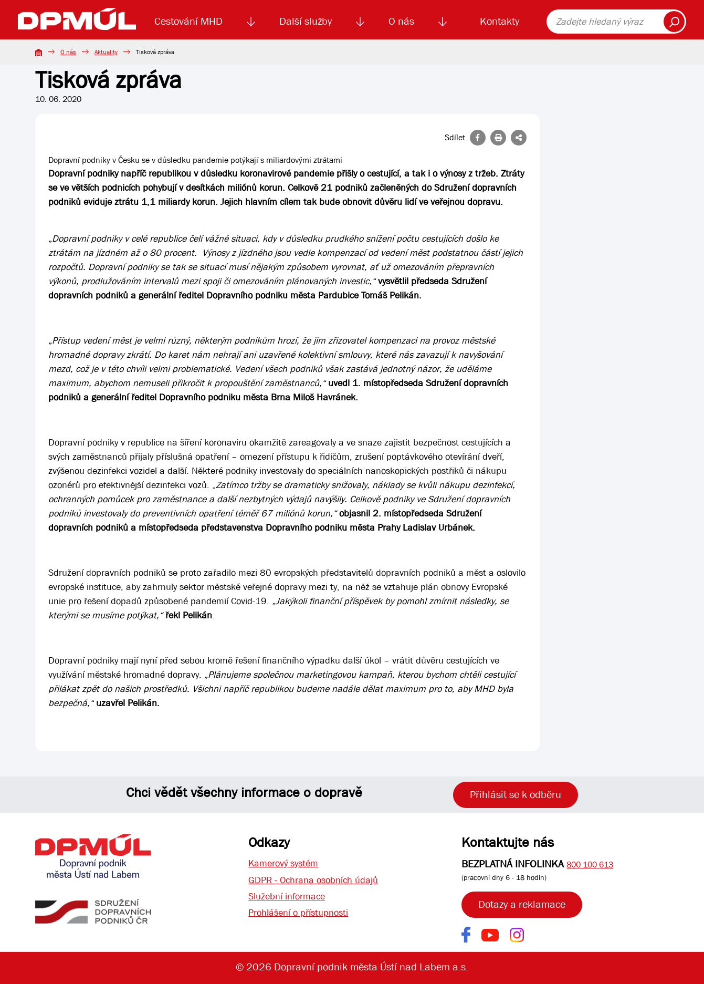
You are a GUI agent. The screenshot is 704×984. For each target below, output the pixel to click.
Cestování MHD (188, 21)
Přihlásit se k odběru (515, 794)
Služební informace (290, 899)
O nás (401, 21)
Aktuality (106, 52)
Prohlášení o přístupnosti (303, 917)
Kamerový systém (286, 864)
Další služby (305, 21)
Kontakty (499, 21)
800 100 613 (589, 864)
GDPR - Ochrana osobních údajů (319, 881)
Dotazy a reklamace (521, 904)
